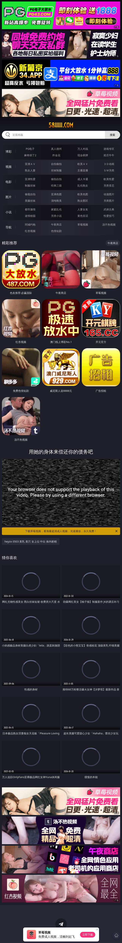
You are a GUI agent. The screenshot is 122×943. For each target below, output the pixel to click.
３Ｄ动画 (109, 164)
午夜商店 (56, 224)
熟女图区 (82, 200)
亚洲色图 (56, 194)
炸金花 (56, 155)
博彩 (9, 151)
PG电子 (30, 149)
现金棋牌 (82, 155)
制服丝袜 (30, 185)
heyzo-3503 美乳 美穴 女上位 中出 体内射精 (31, 541)
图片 (9, 197)
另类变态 (109, 185)
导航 (9, 227)
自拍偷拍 (56, 164)
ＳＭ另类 (109, 170)
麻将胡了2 (30, 155)
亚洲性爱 (30, 179)
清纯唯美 (56, 200)
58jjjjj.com (61, 125)
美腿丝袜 (30, 200)
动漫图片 (109, 194)
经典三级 (56, 185)
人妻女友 (82, 209)
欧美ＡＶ (82, 164)
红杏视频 (30, 231)
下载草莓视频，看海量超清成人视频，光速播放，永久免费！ (71, 531)
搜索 (112, 135)
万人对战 (82, 149)
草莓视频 (82, 224)
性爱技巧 (109, 216)
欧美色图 (82, 194)
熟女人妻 (30, 170)
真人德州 (56, 149)
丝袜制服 (56, 170)
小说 (9, 212)
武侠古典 (109, 209)
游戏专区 (109, 149)
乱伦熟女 (82, 185)
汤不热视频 (109, 224)
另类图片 (109, 200)
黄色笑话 (82, 216)
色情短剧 (56, 231)
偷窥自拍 (30, 194)
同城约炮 (30, 224)
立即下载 (87, 934)
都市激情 (30, 209)
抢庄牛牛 (109, 155)
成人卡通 (82, 179)
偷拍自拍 (56, 179)
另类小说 (56, 216)
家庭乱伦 (56, 209)
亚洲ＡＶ (30, 164)
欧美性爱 (109, 179)
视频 (9, 167)
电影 (9, 182)
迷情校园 (30, 216)
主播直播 (82, 170)
